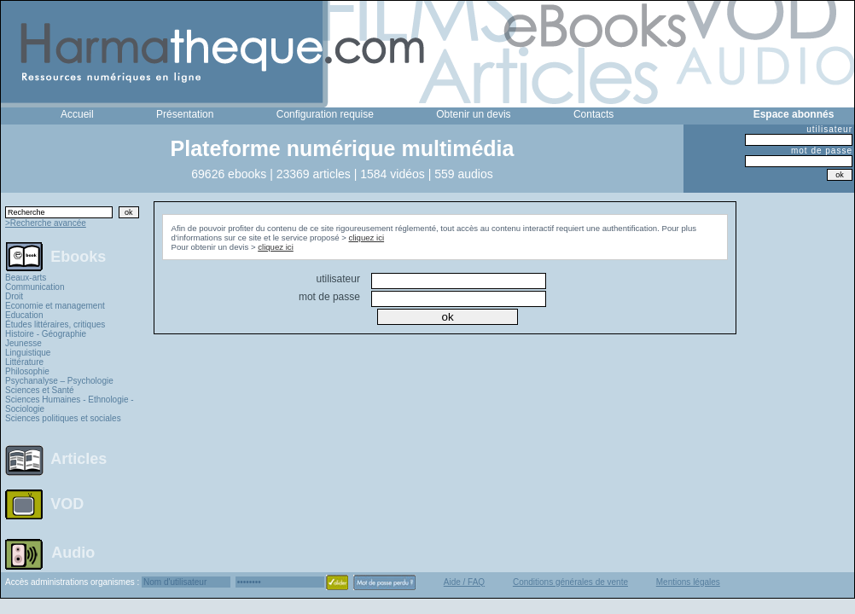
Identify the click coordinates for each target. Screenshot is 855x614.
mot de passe (821, 150)
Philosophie (27, 371)
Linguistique (27, 352)
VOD (67, 504)
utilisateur (829, 129)
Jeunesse (23, 343)
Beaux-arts (25, 277)
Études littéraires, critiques (55, 324)
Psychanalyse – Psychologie (59, 380)
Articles (78, 458)
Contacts (593, 114)
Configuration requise (325, 114)
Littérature (24, 362)
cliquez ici (367, 237)
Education (24, 315)
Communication (34, 287)
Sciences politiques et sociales (63, 418)
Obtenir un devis (473, 114)
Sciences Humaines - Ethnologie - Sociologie (69, 404)
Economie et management (55, 305)
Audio (73, 551)
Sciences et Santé (39, 390)
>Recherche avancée (45, 223)
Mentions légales (688, 582)
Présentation (184, 114)
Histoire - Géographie (45, 334)
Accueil (77, 114)
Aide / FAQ (464, 582)
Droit (14, 296)
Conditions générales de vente (570, 582)
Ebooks (78, 255)
